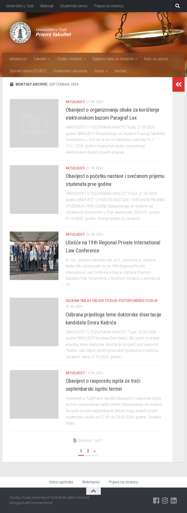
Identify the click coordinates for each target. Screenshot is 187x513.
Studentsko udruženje (70, 71)
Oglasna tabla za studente (113, 59)
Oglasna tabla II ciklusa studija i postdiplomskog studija (112, 301)
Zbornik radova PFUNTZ (27, 71)
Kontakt (121, 71)
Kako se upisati (156, 59)
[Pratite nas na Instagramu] (165, 500)
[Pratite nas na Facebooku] (156, 500)
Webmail (46, 6)
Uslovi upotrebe (61, 482)
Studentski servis (73, 6)
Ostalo (99, 71)
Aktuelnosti (18, 59)
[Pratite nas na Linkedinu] (173, 500)
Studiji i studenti (69, 59)
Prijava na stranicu (108, 6)
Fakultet (40, 59)
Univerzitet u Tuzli (19, 6)
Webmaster (91, 482)
